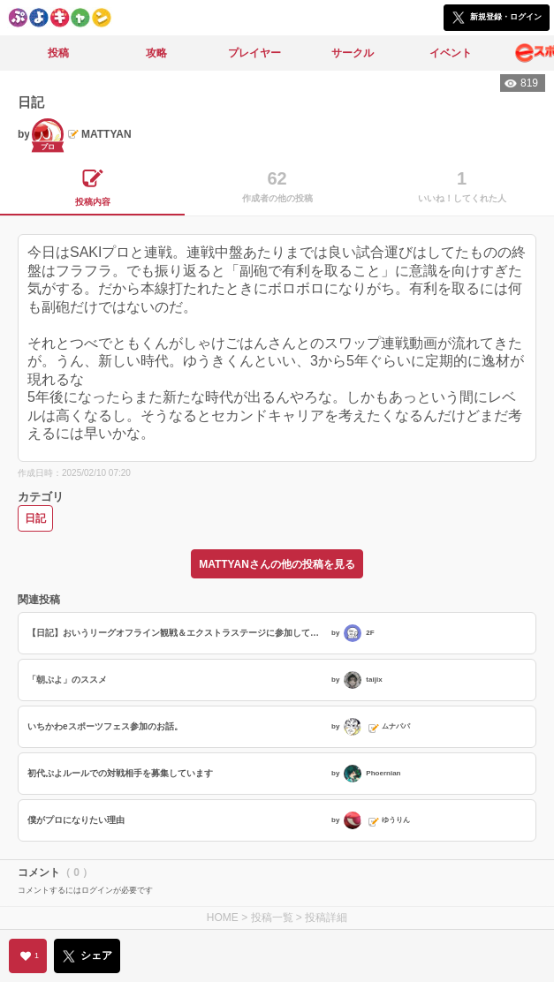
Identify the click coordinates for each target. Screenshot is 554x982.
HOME (223, 917)
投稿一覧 (272, 917)
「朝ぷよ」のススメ (67, 679)
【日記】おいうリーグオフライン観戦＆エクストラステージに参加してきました (177, 633)
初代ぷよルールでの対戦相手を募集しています (120, 773)
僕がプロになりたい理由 (76, 820)
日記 (35, 518)
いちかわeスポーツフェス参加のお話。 (105, 726)
